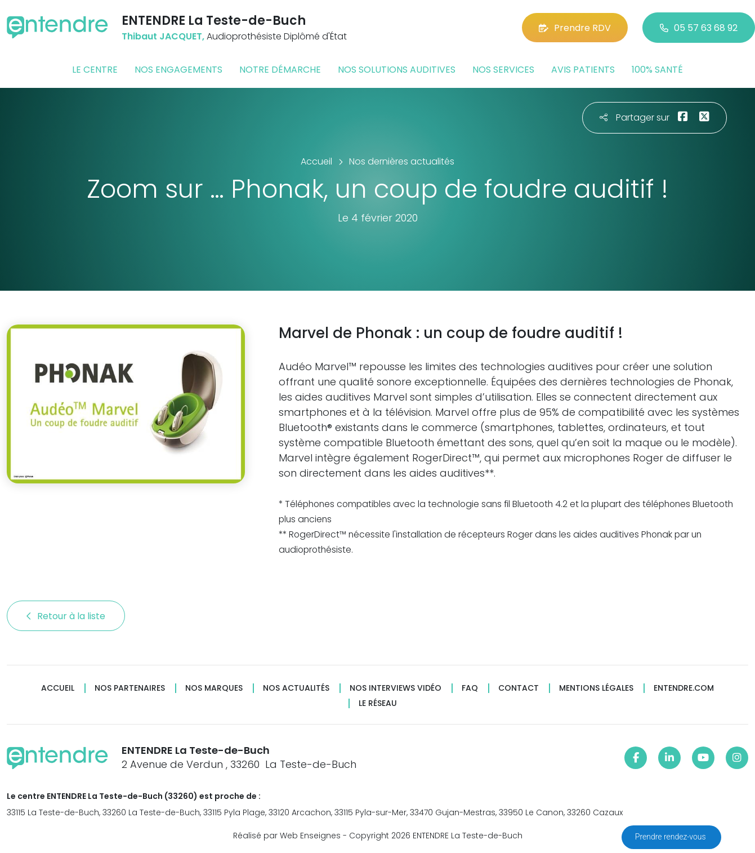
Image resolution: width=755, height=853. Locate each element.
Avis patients (583, 69)
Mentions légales (596, 688)
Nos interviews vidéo (395, 688)
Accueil (57, 688)
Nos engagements (178, 69)
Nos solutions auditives (396, 69)
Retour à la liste (66, 616)
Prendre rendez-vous (671, 836)
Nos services (503, 69)
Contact (518, 688)
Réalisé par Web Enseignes (287, 835)
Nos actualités (296, 688)
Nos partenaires (130, 688)
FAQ (470, 688)
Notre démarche (280, 69)
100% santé (657, 69)
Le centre (95, 69)
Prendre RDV (575, 27)
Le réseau (378, 703)
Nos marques (214, 688)
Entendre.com (684, 688)
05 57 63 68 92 (699, 27)
